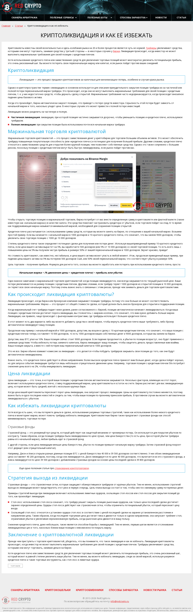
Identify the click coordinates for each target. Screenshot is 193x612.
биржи (116, 51)
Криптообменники (89, 590)
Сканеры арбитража (24, 17)
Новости (161, 17)
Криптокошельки (58, 590)
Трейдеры (151, 47)
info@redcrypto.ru (120, 601)
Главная (6, 25)
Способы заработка (133, 17)
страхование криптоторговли (72, 468)
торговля (15, 566)
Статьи (181, 17)
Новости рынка (154, 590)
